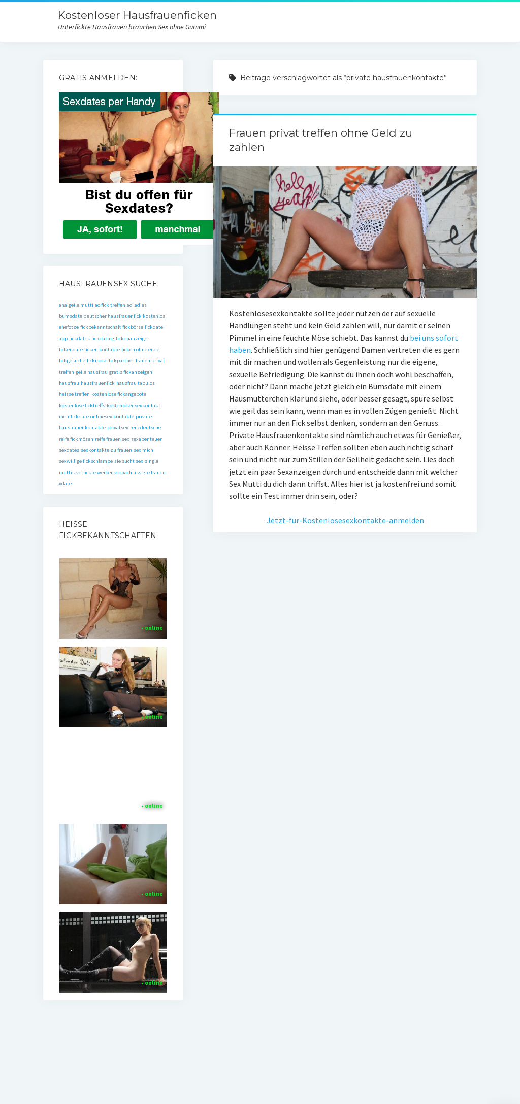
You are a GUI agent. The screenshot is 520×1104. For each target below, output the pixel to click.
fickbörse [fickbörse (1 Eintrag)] (132, 327)
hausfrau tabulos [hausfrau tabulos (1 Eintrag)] (135, 383)
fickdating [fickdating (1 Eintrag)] (102, 338)
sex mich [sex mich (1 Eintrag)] (143, 450)
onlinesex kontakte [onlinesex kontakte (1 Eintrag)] (112, 416)
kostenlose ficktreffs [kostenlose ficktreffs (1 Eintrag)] (82, 405)
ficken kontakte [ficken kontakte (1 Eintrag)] (102, 349)
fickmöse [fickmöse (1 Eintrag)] (97, 360)
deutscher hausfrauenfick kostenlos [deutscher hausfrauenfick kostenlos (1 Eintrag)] (124, 316)
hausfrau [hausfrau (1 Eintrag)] (69, 383)
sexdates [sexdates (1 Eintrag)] (69, 450)
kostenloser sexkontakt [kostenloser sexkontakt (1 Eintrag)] (133, 405)
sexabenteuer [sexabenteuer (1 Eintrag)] (146, 439)
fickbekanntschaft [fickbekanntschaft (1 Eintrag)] (100, 327)
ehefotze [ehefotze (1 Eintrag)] (69, 327)
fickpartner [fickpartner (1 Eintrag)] (121, 360)
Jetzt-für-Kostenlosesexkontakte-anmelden (345, 520)
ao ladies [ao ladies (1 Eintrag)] (137, 305)
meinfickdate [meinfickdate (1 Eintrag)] (74, 416)
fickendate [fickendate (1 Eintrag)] (71, 349)
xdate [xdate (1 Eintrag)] (65, 483)
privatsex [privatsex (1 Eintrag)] (117, 427)
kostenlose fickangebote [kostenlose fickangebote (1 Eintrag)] (118, 394)
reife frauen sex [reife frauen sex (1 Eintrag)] (112, 439)
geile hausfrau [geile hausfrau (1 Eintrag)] (92, 372)
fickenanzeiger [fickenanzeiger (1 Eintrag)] (132, 338)
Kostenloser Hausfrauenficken (137, 15)
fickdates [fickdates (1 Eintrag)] (79, 338)
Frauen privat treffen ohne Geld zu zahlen (344, 232)
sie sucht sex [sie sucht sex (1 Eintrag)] (128, 461)
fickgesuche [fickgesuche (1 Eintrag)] (72, 360)
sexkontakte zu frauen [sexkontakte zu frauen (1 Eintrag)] (106, 450)
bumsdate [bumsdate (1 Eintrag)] (70, 316)
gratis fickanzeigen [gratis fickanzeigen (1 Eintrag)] (130, 372)
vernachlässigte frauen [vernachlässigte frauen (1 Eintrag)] (140, 472)
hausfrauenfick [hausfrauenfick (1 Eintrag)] (98, 383)
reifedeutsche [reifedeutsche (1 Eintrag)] (145, 427)
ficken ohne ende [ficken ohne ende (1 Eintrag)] (140, 349)
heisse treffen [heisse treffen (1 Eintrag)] (74, 394)
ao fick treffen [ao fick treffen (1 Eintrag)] (110, 305)
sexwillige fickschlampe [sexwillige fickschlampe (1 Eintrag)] (86, 461)
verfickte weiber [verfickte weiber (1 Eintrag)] (94, 472)
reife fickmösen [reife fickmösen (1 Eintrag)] (76, 439)
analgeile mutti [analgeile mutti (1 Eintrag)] (76, 305)
